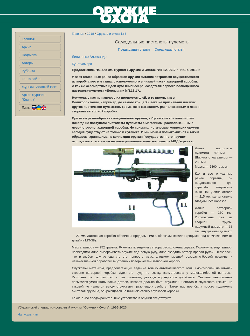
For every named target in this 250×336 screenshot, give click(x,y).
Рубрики (28, 71)
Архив (26, 47)
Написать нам (28, 314)
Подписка (29, 55)
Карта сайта (31, 79)
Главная (28, 39)
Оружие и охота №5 (111, 33)
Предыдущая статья (134, 49)
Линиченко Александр (89, 57)
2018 (90, 33)
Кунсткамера (82, 64)
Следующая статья (170, 49)
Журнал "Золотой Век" (39, 87)
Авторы (27, 63)
